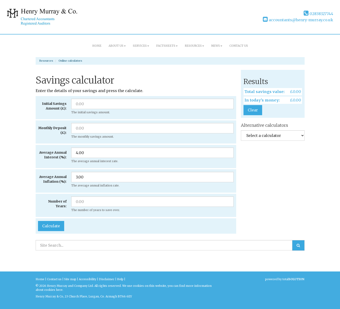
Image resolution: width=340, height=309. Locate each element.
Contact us (238, 45)
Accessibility (87, 279)
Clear (253, 110)
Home (96, 45)
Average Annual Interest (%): (53, 154)
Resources (194, 45)
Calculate (51, 226)
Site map (70, 279)
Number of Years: (57, 203)
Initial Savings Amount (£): (54, 106)
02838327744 (318, 13)
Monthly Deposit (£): (52, 130)
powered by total (284, 279)
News (216, 45)
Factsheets (167, 45)
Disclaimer (106, 279)
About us (117, 45)
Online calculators (70, 60)
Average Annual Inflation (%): (53, 179)
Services (141, 45)
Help (120, 279)
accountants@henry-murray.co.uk (298, 19)
